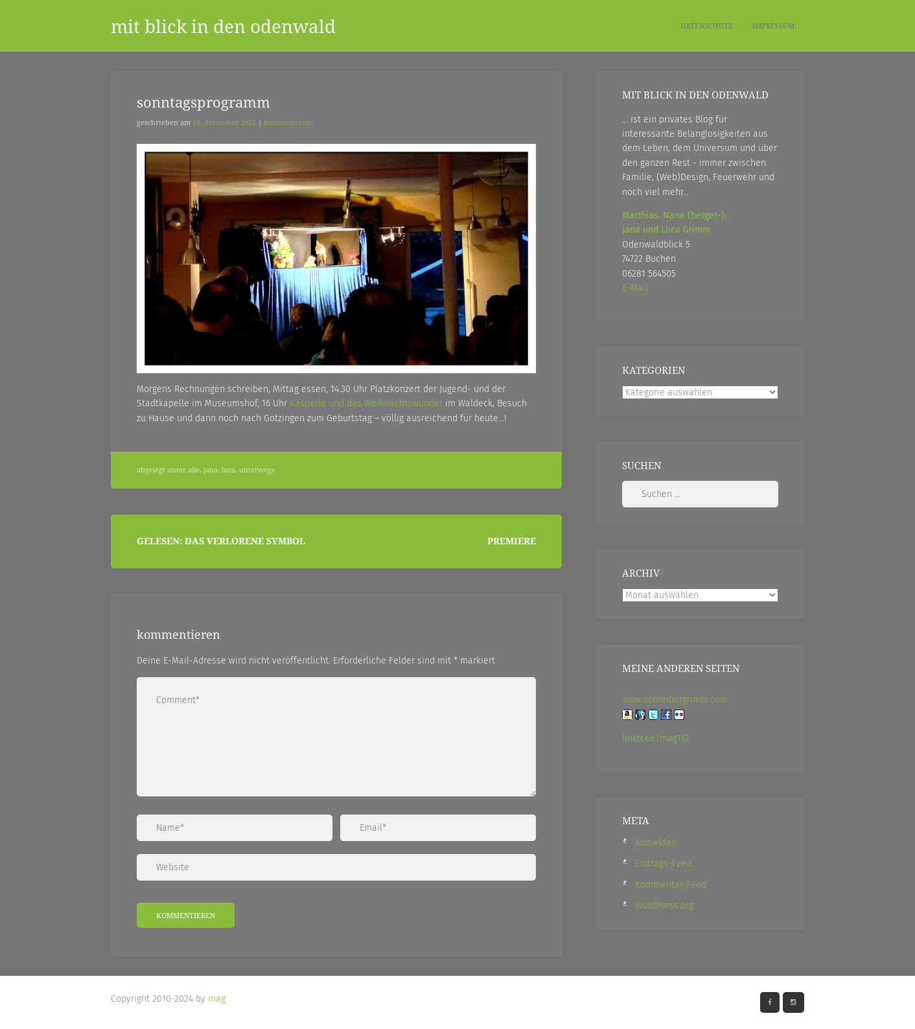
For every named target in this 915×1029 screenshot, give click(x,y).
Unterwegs (257, 469)
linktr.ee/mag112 (655, 738)
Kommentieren (289, 122)
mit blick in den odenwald (223, 26)
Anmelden (656, 842)
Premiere (511, 541)
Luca (228, 469)
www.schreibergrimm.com (675, 699)
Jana (210, 469)
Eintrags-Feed (663, 863)
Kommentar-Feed (670, 884)
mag (217, 998)
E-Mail (635, 288)
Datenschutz (706, 25)
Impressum (773, 25)
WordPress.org (664, 905)
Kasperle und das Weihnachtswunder (366, 403)
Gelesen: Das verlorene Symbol (221, 541)
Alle (194, 469)
